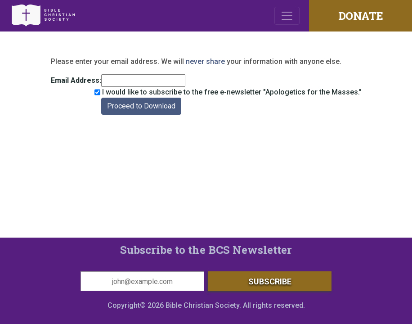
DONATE (360, 16)
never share (205, 61)
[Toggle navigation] (287, 16)
